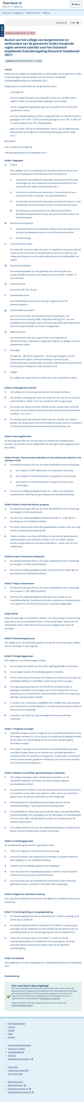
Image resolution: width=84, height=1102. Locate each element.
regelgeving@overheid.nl (22, 1005)
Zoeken (11, 1037)
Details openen (2, 30)
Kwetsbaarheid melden (19, 1059)
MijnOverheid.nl (15, 1082)
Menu (77, 4)
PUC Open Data (15, 1073)
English (11, 1030)
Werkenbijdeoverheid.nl (19, 1092)
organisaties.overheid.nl (50, 998)
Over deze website (16, 1023)
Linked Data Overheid (18, 1070)
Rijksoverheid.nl (15, 1085)
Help (10, 1033)
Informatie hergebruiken (19, 1045)
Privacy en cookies (16, 1048)
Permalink (61, 22)
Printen (74, 22)
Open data (13, 1067)
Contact (11, 1027)
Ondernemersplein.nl (18, 1088)
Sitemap (12, 1055)
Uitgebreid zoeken (33, 13)
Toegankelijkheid (16, 1052)
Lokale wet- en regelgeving (12, 13)
